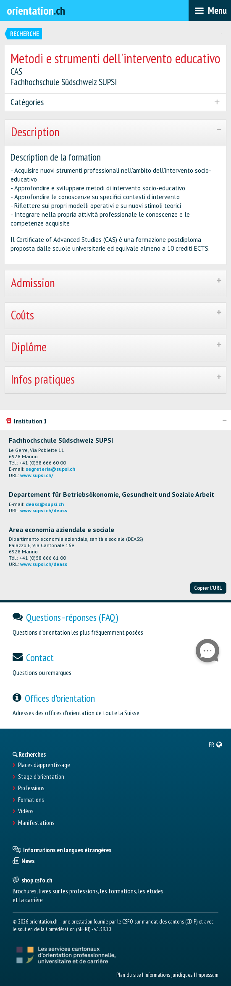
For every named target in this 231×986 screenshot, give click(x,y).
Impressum (207, 974)
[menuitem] (215, 744)
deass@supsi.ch (45, 504)
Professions (31, 788)
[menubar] (210, 10)
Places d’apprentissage (44, 765)
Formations (31, 800)
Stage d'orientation (41, 777)
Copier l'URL (208, 588)
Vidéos (25, 811)
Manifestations (36, 823)
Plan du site (128, 974)
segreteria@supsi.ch (50, 469)
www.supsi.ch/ (36, 475)
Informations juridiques (168, 974)
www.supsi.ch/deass (43, 510)
